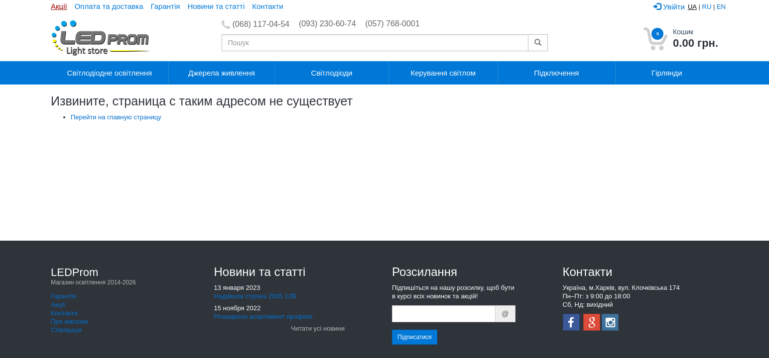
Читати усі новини (318, 328)
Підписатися (414, 337)
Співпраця (66, 330)
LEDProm (93, 277)
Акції (59, 6)
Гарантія (165, 6)
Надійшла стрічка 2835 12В (255, 296)
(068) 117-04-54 (261, 24)
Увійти (669, 6)
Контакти (267, 6)
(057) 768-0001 (392, 23)
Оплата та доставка (109, 6)
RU (707, 6)
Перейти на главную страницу (116, 117)
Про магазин (70, 321)
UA (692, 6)
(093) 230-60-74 (327, 23)
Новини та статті (216, 6)
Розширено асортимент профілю (263, 316)
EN (721, 6)
